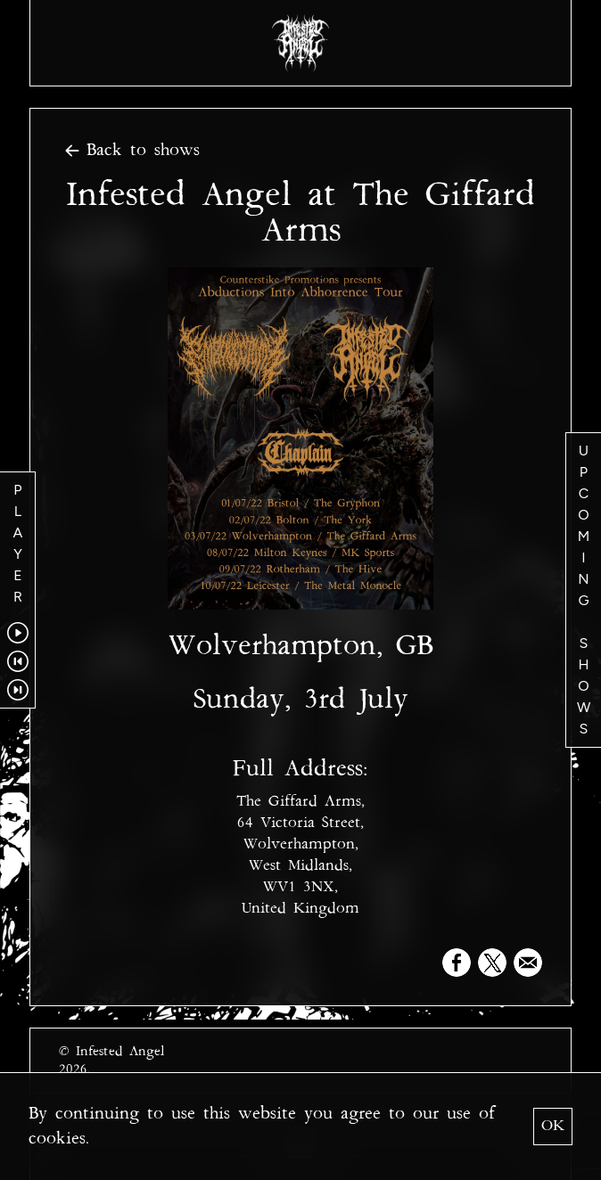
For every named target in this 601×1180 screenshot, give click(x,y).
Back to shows (129, 150)
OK (552, 1126)
